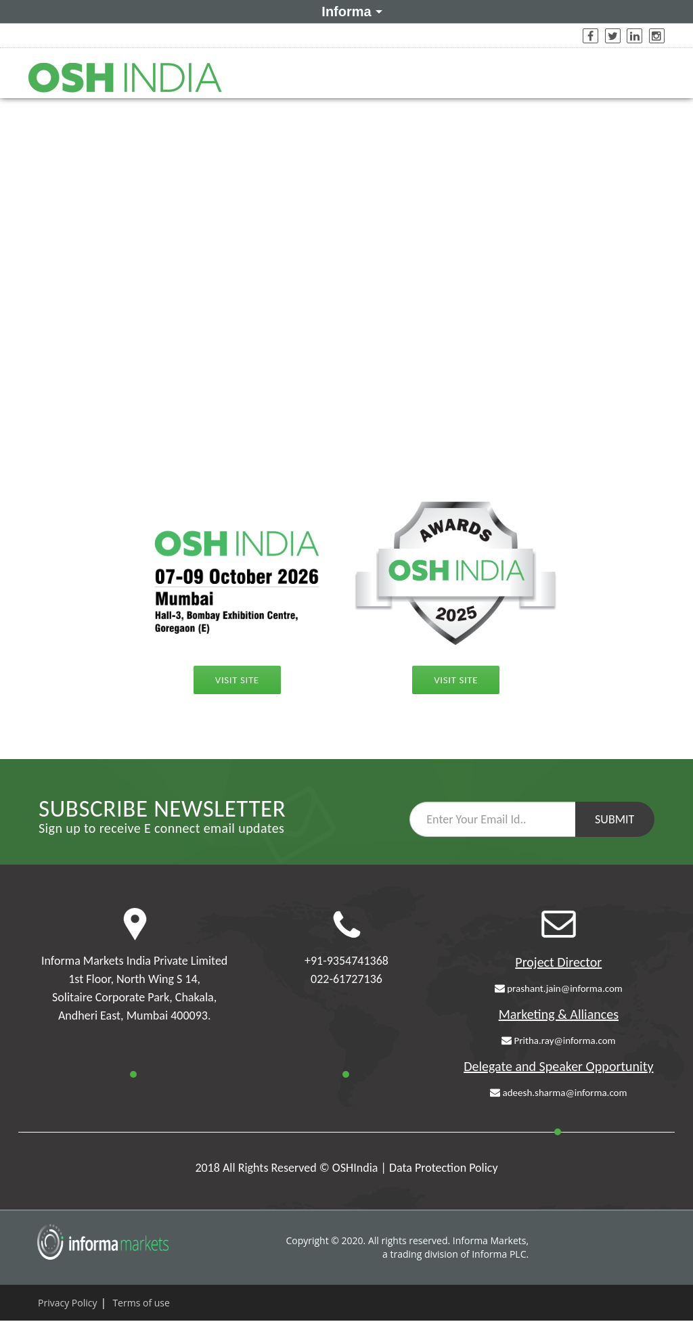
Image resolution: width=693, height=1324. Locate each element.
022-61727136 (346, 979)
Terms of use (140, 1302)
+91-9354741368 (346, 960)
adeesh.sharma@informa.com (558, 1093)
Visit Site (237, 680)
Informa (349, 10)
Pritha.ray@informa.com (558, 1040)
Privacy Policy (67, 1302)
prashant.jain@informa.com (559, 988)
